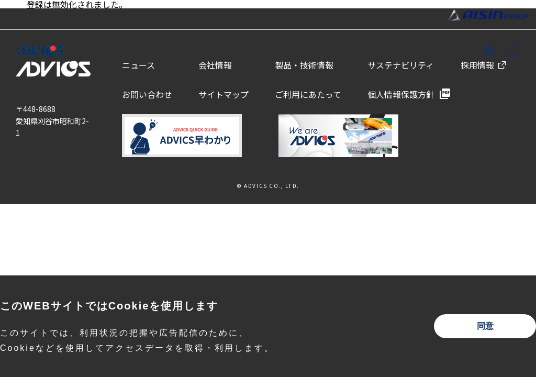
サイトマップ (223, 94)
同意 (485, 325)
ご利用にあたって (308, 94)
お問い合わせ (147, 94)
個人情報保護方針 (400, 94)
